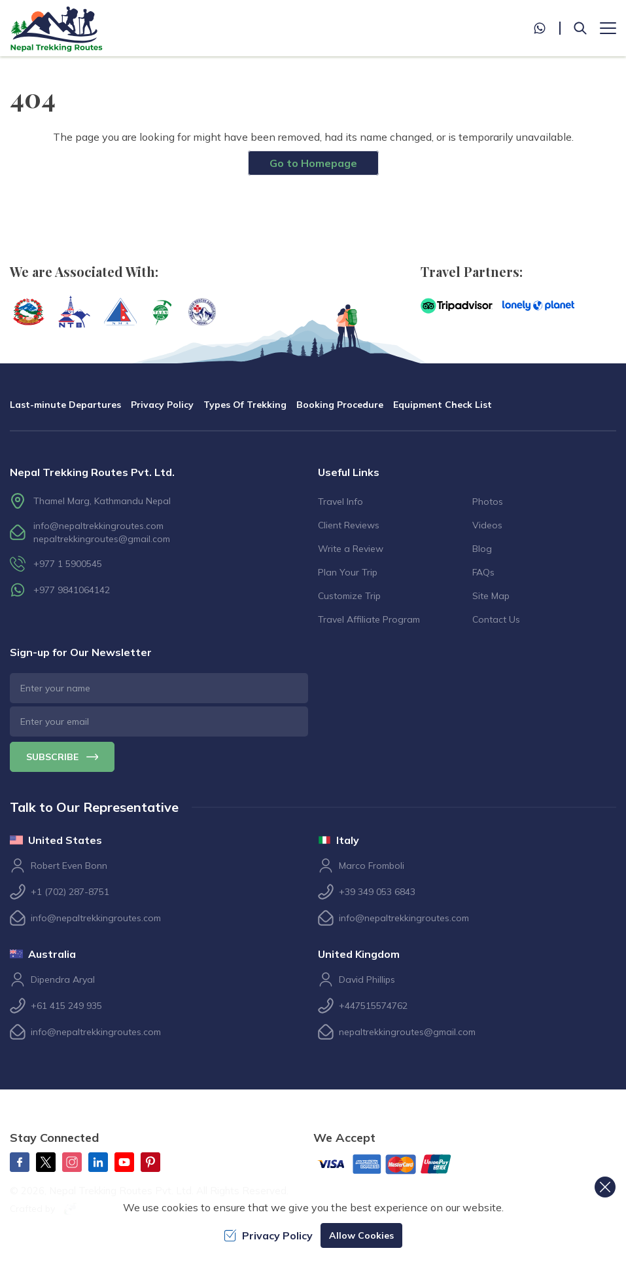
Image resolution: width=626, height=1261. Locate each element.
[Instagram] (72, 1162)
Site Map (491, 596)
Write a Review (350, 549)
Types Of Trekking (245, 405)
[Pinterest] (150, 1162)
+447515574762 (373, 1006)
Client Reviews (348, 525)
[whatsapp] (547, 28)
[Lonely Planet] (538, 306)
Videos (487, 525)
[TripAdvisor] (457, 306)
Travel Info (340, 501)
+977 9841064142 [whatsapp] (71, 590)
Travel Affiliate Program (369, 619)
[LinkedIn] (98, 1162)
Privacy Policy (162, 405)
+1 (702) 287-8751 (70, 892)
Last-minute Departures (65, 405)
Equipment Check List (442, 405)
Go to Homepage (313, 163)
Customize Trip (349, 596)
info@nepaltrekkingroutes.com (98, 526)
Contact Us (496, 619)
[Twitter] (46, 1162)
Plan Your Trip (347, 572)
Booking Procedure (339, 405)
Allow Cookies (361, 1235)
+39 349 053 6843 (377, 892)
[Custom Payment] (395, 1165)
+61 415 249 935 (66, 1006)
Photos (487, 501)
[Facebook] (19, 1162)
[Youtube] (124, 1162)
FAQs (483, 572)
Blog (482, 549)
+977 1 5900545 (67, 564)
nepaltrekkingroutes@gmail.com (101, 539)
